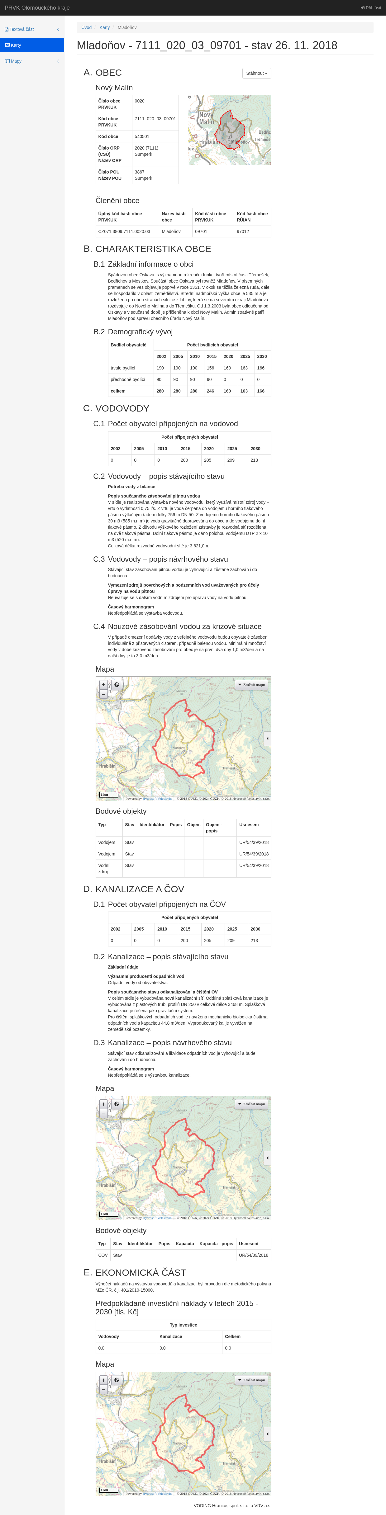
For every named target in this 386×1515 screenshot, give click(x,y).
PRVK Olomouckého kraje (37, 8)
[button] (116, 685)
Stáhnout (257, 73)
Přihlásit (371, 7)
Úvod (87, 27)
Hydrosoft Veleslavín (157, 798)
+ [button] (103, 684)
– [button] (103, 694)
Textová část (19, 29)
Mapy (13, 61)
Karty (13, 45)
